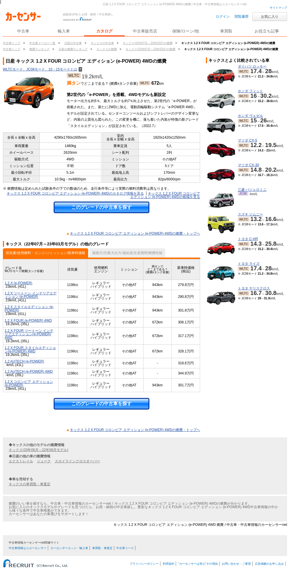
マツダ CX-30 (248, 165)
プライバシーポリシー (144, 563)
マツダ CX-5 (247, 140)
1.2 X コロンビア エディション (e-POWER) (29, 383)
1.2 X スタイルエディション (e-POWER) (29, 308)
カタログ (104, 31)
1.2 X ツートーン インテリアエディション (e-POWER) (31, 295)
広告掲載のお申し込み (269, 563)
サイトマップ (278, 7)
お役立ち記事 (267, 31)
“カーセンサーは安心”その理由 (198, 563)
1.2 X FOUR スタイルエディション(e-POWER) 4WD (30, 349)
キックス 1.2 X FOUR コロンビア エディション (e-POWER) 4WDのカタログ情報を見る (75, 193)
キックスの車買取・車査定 (29, 484)
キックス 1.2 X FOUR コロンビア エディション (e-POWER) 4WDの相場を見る (165, 195)
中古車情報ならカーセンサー (27, 548)
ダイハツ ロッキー (252, 66)
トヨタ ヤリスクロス (254, 288)
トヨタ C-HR (248, 239)
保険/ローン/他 (185, 31)
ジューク (44, 461)
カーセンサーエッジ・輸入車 (69, 548)
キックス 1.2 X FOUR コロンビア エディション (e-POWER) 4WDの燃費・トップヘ (135, 233)
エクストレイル (21, 461)
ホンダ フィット (250, 91)
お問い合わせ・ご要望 (236, 563)
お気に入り (269, 17)
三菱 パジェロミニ (252, 190)
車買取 (226, 31)
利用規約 (168, 563)
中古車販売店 (145, 31)
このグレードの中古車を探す (101, 207)
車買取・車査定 (102, 548)
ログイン (223, 17)
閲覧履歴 (242, 17)
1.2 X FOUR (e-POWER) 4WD (28, 320)
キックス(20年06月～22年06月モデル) (38, 450)
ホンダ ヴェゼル (250, 116)
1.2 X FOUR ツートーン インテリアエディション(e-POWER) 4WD (29, 334)
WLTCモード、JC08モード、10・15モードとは (42, 69)
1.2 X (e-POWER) (18, 283)
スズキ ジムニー (250, 214)
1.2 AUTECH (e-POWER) (24, 361)
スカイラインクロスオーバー (77, 461)
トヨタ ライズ (249, 264)
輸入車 (64, 31)
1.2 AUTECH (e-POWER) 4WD (29, 372)
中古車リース (125, 548)
